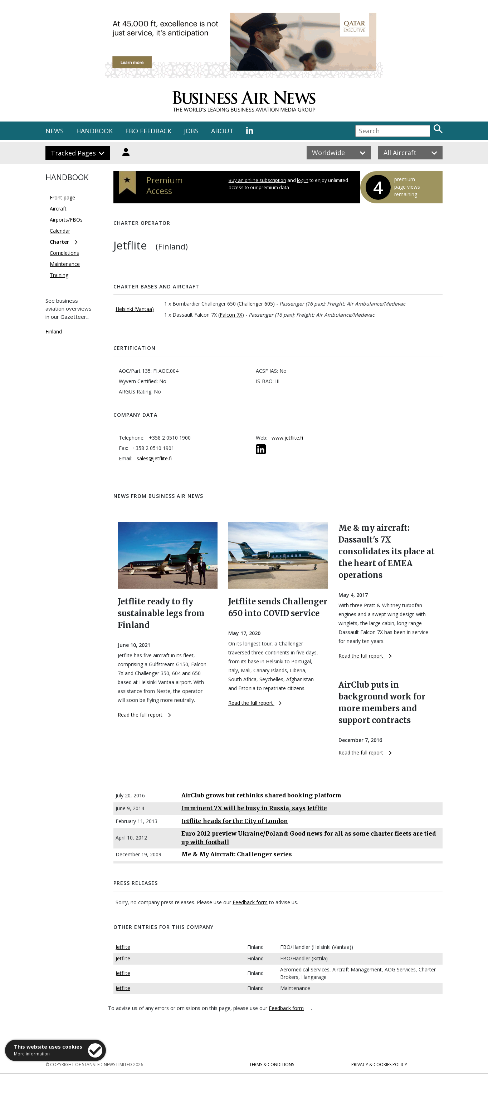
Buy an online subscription (257, 180)
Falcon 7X (231, 314)
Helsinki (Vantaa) (135, 309)
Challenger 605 (256, 303)
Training (59, 275)
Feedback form (250, 902)
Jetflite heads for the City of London (234, 821)
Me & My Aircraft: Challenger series (236, 854)
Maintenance (65, 264)
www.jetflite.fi (287, 437)
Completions (64, 252)
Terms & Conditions (271, 1064)
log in (302, 180)
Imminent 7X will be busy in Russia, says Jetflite (254, 808)
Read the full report (144, 714)
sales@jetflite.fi (154, 458)
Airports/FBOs (66, 219)
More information (32, 1054)
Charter (59, 241)
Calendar (60, 230)
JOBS (191, 131)
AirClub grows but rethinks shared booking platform (261, 795)
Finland (53, 331)
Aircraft (58, 208)
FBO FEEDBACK (148, 131)
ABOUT (222, 131)
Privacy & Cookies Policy (379, 1064)
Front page (62, 197)
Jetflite (123, 947)
